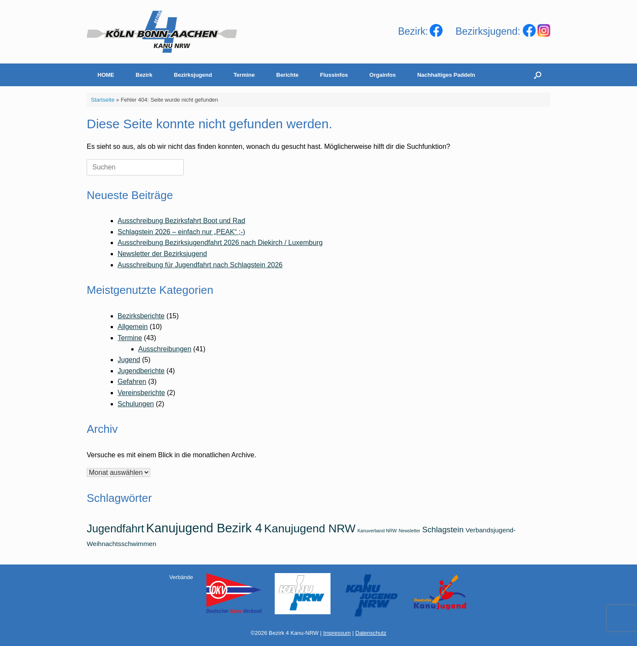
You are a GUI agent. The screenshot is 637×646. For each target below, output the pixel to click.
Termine (244, 75)
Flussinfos (334, 75)
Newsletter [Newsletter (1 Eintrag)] (409, 530)
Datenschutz (370, 633)
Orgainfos (383, 75)
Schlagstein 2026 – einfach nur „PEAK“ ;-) (181, 231)
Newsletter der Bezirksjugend (162, 253)
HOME (105, 75)
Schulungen (136, 404)
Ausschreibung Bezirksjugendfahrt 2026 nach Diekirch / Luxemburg (220, 242)
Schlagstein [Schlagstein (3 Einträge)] (443, 529)
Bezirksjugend (193, 75)
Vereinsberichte (141, 392)
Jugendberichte (141, 370)
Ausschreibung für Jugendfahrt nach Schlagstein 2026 (200, 265)
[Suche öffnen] (537, 74)
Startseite (103, 100)
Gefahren (132, 381)
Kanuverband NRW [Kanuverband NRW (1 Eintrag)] (377, 530)
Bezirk (144, 75)
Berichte (287, 75)
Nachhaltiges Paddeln (446, 75)
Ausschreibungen (164, 349)
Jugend (129, 359)
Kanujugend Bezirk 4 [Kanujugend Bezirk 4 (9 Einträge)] (204, 528)
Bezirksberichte (141, 316)
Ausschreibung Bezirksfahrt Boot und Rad (181, 220)
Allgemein (133, 326)
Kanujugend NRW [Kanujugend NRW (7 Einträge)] (309, 528)
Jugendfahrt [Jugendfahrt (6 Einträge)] (115, 528)
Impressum (337, 633)
